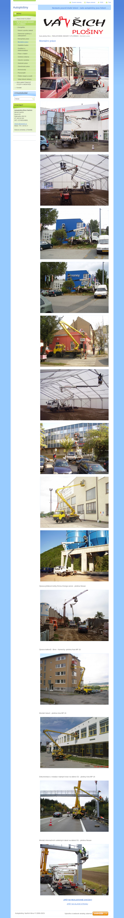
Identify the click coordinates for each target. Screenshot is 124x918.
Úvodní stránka (77, 2)
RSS (101, 2)
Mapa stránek (90, 2)
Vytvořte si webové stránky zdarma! (78, 914)
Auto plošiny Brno (45, 36)
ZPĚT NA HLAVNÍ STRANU (77, 904)
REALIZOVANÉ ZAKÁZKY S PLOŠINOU (65, 36)
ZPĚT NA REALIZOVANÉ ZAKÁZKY (77, 900)
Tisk (109, 2)
